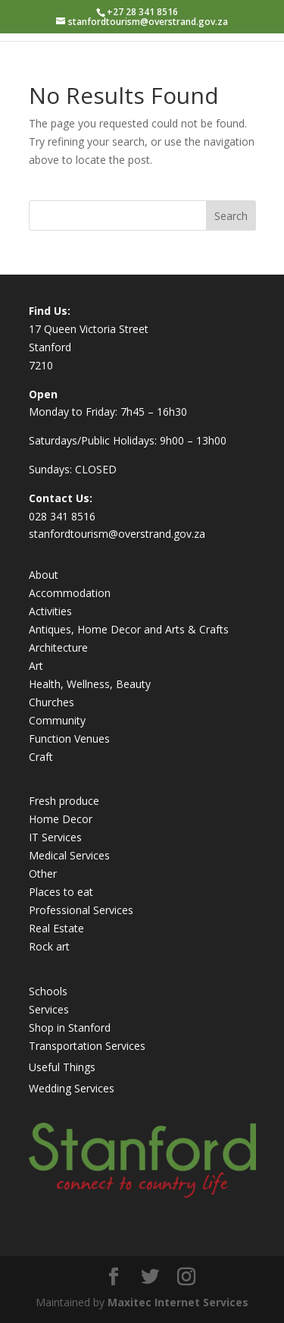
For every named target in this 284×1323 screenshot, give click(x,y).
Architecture (58, 647)
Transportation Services (87, 1046)
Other (43, 873)
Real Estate (56, 928)
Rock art (49, 946)
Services (49, 1009)
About (43, 574)
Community (57, 720)
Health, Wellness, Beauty (90, 684)
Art (36, 665)
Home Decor (60, 819)
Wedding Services (71, 1088)
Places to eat (61, 892)
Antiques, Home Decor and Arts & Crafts (129, 629)
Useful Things (62, 1067)
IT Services (55, 837)
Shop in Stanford (70, 1027)
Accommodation (70, 593)
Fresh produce (64, 800)
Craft (41, 756)
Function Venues (69, 738)
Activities (50, 611)
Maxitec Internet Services (178, 1302)
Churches (51, 702)
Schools (48, 991)
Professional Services (81, 910)
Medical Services (69, 855)
